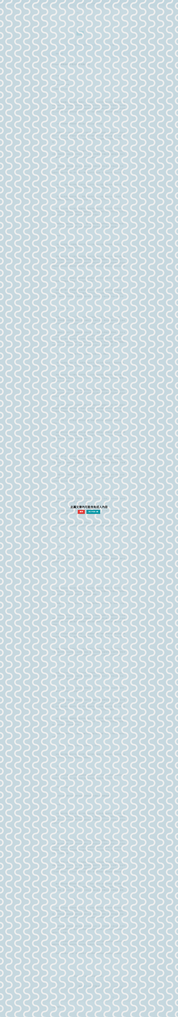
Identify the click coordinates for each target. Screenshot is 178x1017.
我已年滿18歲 (93, 512)
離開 (81, 512)
